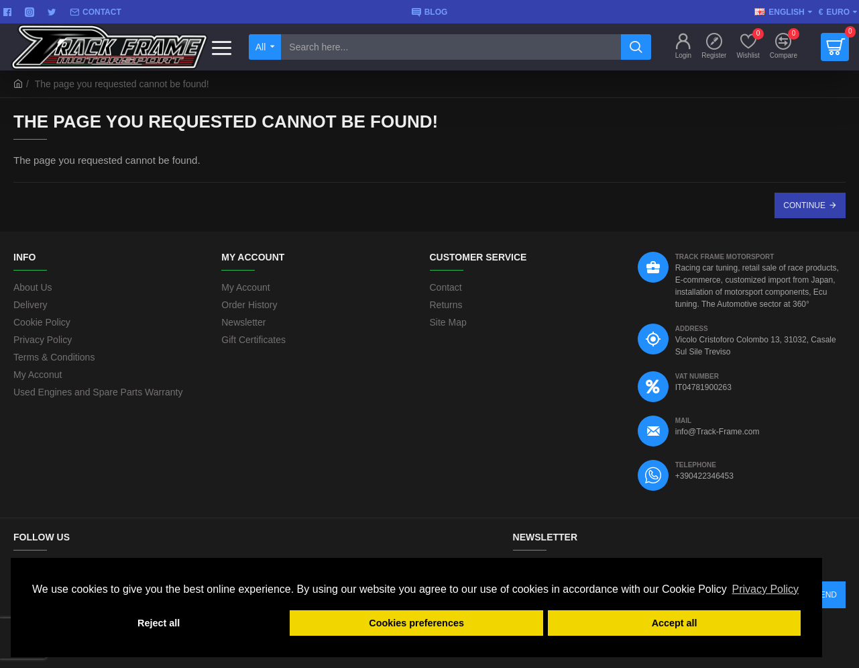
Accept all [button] (674, 623)
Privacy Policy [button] (765, 589)
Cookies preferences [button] (416, 623)
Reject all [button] (158, 623)
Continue (804, 205)
